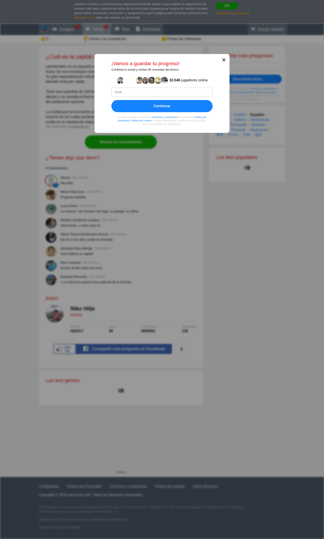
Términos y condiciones (164, 117)
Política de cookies (141, 120)
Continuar (162, 106)
